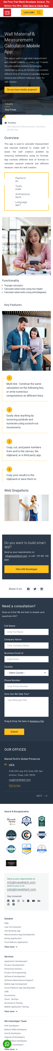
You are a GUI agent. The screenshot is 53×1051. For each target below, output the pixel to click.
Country (9, 666)
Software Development (14, 976)
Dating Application (13, 938)
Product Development (14, 965)
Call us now (14, 785)
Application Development (16, 961)
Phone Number (12, 680)
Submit (14, 731)
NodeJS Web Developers (15, 1029)
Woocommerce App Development (19, 934)
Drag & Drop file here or (24, 721)
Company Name (13, 639)
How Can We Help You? (17, 694)
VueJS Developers (12, 1033)
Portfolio (12, 123)
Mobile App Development (15, 984)
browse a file (37, 721)
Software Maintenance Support (18, 980)
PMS (6, 923)
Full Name (10, 626)
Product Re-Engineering (15, 973)
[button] (41, 796)
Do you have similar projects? (22, 89)
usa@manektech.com (20, 779)
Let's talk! (32, 12)
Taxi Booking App (12, 931)
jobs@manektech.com (21, 889)
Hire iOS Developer (26, 569)
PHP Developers (11, 1026)
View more (9, 947)
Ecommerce (9, 995)
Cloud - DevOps (11, 999)
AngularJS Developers (14, 1037)
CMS (6, 991)
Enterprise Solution (13, 969)
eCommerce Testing (13, 1003)
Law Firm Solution (12, 927)
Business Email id (14, 653)
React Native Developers (15, 1041)
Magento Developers (13, 1045)
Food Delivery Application (16, 942)
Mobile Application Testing (16, 1007)
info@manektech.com (16, 556)
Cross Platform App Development (19, 988)
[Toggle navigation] (48, 12)
